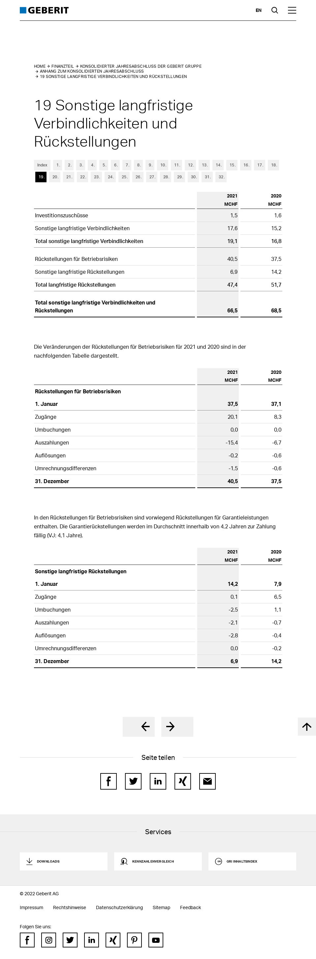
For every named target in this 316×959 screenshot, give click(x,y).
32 (221, 176)
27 (151, 176)
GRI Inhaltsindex (242, 861)
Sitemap (161, 907)
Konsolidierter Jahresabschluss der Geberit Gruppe (141, 66)
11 (176, 164)
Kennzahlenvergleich (153, 861)
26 (138, 176)
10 (162, 164)
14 (218, 164)
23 (96, 176)
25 (124, 176)
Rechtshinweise (69, 907)
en (259, 10)
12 (190, 164)
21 (68, 176)
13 (204, 164)
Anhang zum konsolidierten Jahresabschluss (92, 71)
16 (245, 164)
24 (110, 176)
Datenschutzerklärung (119, 907)
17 (259, 164)
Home (40, 66)
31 (207, 176)
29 (179, 176)
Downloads (48, 861)
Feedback (190, 907)
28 (165, 176)
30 (193, 176)
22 (82, 176)
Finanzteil (62, 66)
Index (42, 164)
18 (273, 164)
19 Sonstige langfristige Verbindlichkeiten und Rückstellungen (113, 76)
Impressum (31, 907)
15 (232, 164)
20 (54, 176)
